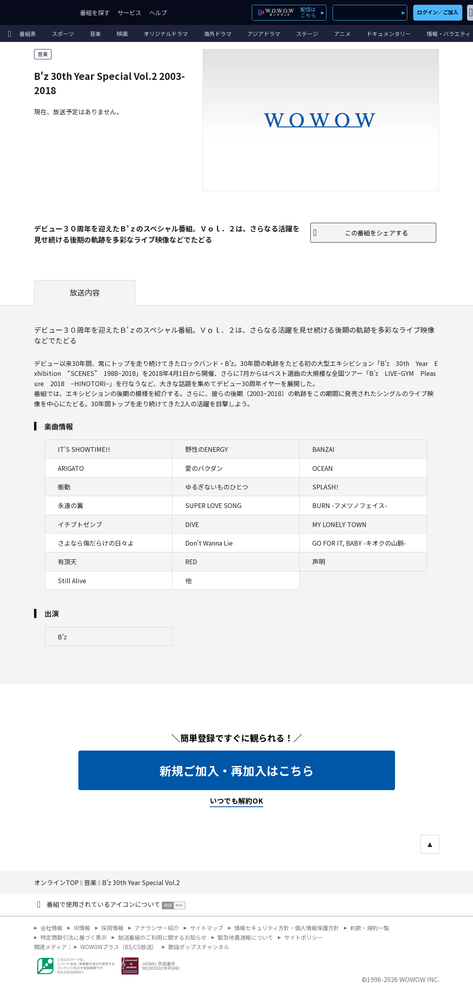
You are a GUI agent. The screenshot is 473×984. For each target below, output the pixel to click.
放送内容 (85, 292)
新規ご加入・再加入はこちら (237, 770)
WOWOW (35, 12)
